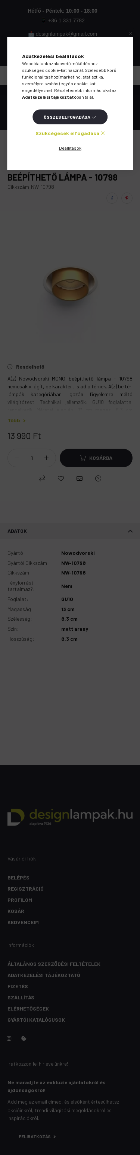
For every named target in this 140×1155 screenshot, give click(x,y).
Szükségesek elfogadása (67, 133)
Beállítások (70, 147)
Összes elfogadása (67, 117)
